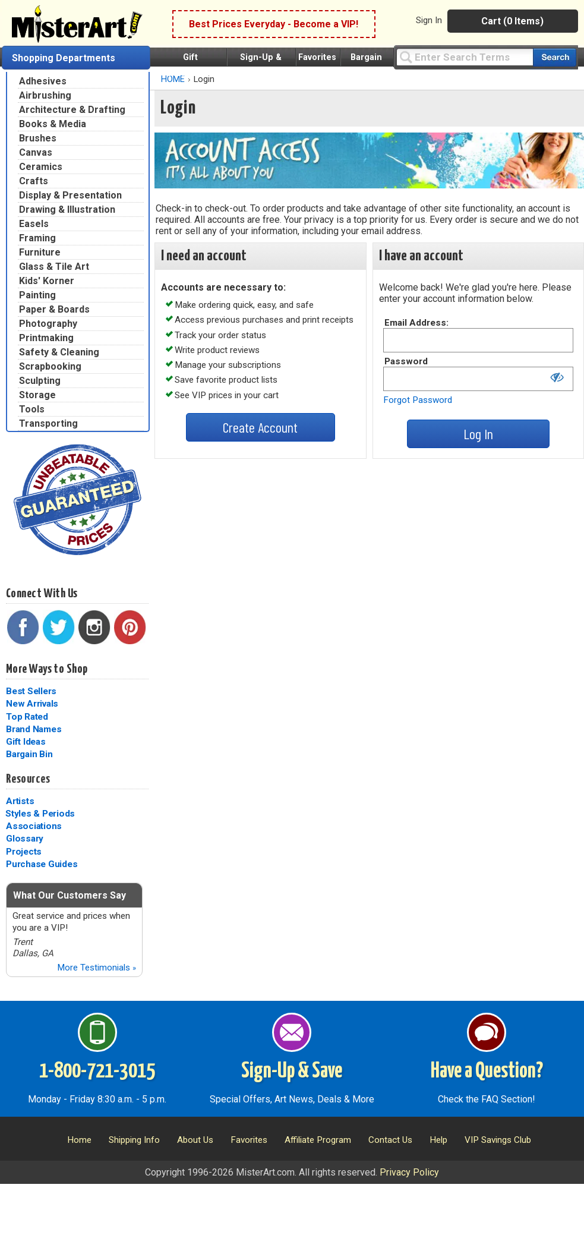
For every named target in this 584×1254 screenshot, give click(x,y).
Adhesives (43, 81)
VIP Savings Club (498, 1140)
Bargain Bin (29, 754)
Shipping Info (134, 1140)
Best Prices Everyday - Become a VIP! (273, 24)
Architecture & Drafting (72, 109)
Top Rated (27, 716)
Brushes (37, 138)
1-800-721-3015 (97, 1071)
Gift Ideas (26, 741)
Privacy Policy (409, 1172)
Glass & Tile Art (54, 266)
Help (438, 1140)
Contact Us (390, 1140)
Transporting (48, 423)
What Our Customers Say (69, 895)
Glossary (24, 838)
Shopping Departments (63, 58)
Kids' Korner (46, 280)
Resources (28, 779)
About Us (195, 1140)
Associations (34, 826)
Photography (48, 323)
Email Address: (416, 322)
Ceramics (40, 166)
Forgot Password (417, 400)
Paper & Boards (54, 309)
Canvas (35, 152)
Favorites (317, 57)
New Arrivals (32, 703)
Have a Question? (487, 1071)
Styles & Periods (40, 813)
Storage (37, 395)
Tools (32, 409)
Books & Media (52, 124)
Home (79, 1140)
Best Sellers (31, 691)
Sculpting (40, 380)
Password (406, 361)
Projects (24, 851)
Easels (34, 223)
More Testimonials (96, 967)
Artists (20, 801)
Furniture (40, 252)
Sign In (429, 20)
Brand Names (33, 729)
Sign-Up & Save (291, 1071)
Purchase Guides (41, 864)
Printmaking (46, 338)
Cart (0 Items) (512, 21)
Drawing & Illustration (67, 209)
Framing (37, 238)
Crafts (33, 181)
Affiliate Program (318, 1140)
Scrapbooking (50, 366)
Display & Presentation (70, 195)
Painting (37, 295)
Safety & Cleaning (59, 352)
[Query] (464, 56)
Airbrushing (45, 95)
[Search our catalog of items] (554, 57)
